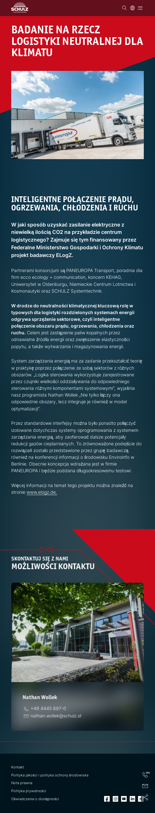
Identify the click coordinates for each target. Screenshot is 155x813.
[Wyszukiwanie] (124, 7)
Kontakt (17, 767)
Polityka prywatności (28, 791)
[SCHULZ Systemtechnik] (19, 7)
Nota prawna (21, 783)
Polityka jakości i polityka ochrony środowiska (49, 775)
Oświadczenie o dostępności (35, 799)
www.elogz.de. (42, 492)
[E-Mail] (57, 715)
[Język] (132, 7)
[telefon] (49, 708)
